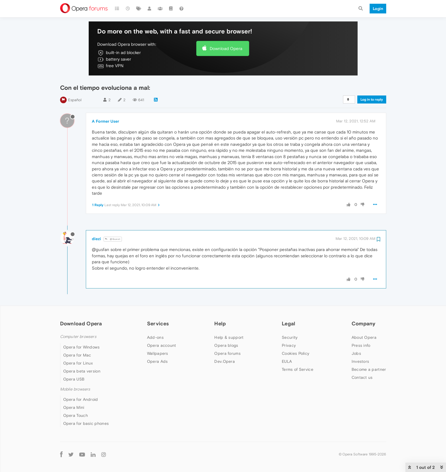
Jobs (356, 353)
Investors (360, 361)
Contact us (362, 377)
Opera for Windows (81, 347)
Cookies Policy (295, 353)
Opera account (161, 345)
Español (75, 100)
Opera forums (227, 353)
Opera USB (74, 379)
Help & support (228, 337)
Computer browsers (78, 336)
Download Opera (226, 48)
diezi (96, 238)
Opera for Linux (78, 363)
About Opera (364, 337)
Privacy (289, 345)
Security (290, 337)
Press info (361, 345)
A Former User (105, 121)
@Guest (112, 239)
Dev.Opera (224, 361)
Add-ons (155, 337)
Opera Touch (75, 415)
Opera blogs (226, 345)
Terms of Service (297, 369)
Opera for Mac (77, 355)
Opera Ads (157, 361)
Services (158, 323)
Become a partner (369, 369)
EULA (287, 361)
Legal (289, 323)
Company (364, 323)
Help (220, 323)
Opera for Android (80, 399)
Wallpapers (157, 353)
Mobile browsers (75, 389)
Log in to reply (371, 99)
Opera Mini (73, 407)
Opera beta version (81, 371)
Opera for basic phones (86, 423)
